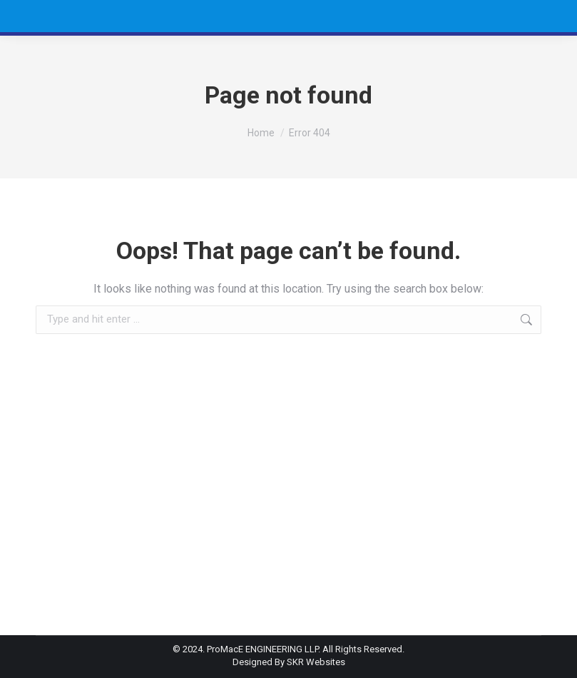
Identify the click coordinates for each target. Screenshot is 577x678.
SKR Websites (316, 662)
